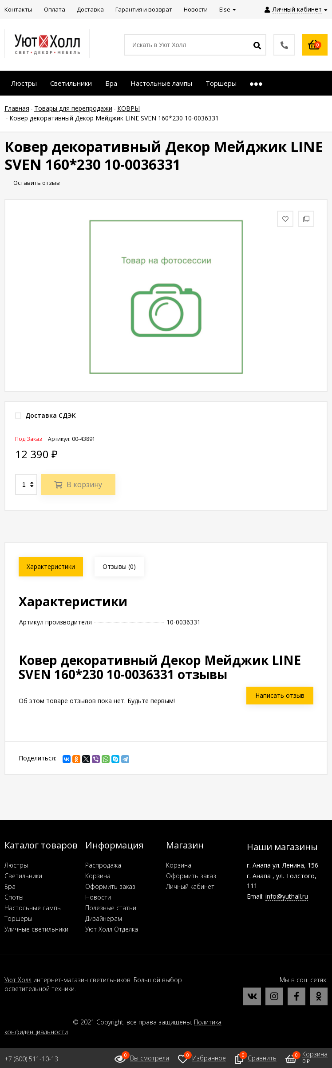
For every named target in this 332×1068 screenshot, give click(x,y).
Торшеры (18, 918)
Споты (14, 897)
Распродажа (103, 865)
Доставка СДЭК (45, 415)
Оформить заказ (110, 886)
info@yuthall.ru (286, 896)
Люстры (16, 865)
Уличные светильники (36, 929)
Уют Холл (18, 980)
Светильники (23, 876)
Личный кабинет (190, 886)
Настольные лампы (33, 908)
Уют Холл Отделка (111, 929)
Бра (10, 886)
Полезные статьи (110, 908)
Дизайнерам (103, 918)
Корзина (98, 876)
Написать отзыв (279, 695)
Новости (98, 897)
